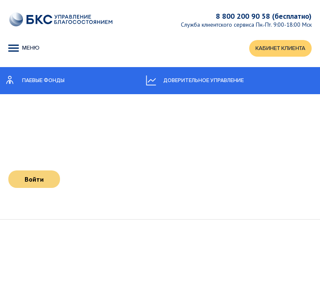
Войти (34, 179)
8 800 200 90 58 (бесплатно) (264, 16)
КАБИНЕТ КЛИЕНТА (280, 48)
